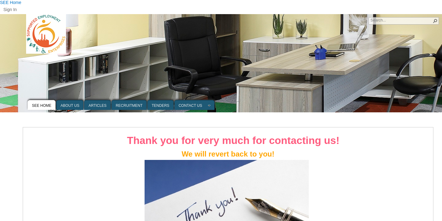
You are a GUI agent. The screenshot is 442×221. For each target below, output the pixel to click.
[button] (435, 20)
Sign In (10, 9)
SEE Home (10, 2)
